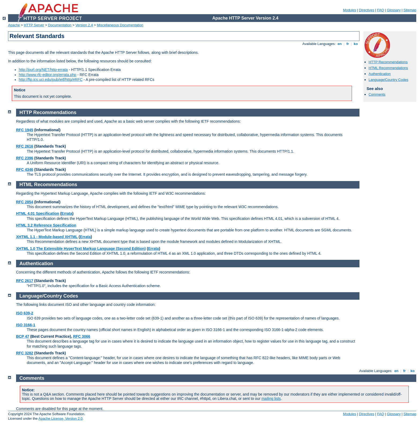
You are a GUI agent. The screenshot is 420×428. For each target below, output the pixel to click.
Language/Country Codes (388, 80)
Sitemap (409, 10)
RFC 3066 (81, 336)
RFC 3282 (24, 353)
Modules (349, 10)
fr (348, 44)
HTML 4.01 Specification (37, 213)
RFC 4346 (24, 169)
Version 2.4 (84, 25)
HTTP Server (34, 25)
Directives (366, 10)
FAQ (380, 10)
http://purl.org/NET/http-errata (43, 69)
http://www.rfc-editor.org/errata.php (47, 75)
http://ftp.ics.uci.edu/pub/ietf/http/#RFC (50, 79)
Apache (14, 25)
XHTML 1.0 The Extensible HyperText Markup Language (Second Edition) (81, 248)
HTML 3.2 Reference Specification (46, 225)
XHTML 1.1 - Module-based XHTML (47, 237)
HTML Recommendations (388, 68)
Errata (66, 213)
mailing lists (271, 398)
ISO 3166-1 (25, 325)
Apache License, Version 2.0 (60, 418)
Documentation (59, 25)
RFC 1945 (24, 130)
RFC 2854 (24, 202)
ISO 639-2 (24, 313)
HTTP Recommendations (388, 62)
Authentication (380, 74)
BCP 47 (22, 336)
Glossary (393, 10)
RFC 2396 (24, 158)
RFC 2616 (24, 146)
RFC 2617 (24, 281)
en (340, 44)
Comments (377, 94)
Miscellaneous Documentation (120, 25)
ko (356, 44)
